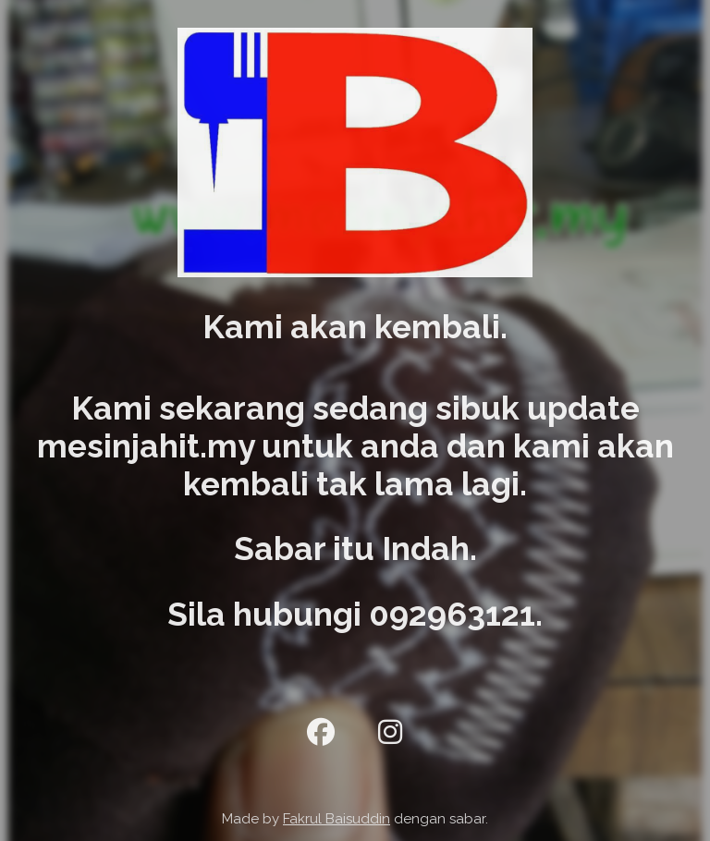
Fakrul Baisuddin (336, 819)
